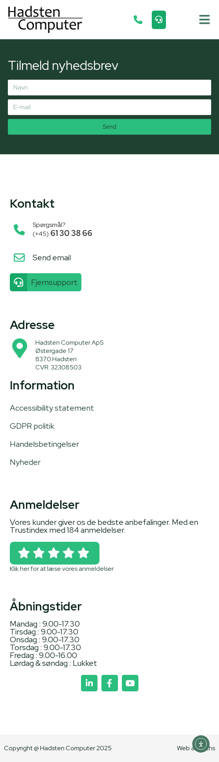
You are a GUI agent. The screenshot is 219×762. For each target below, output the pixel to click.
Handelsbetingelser (44, 444)
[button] (204, 20)
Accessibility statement (52, 408)
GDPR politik (32, 426)
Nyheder (25, 462)
